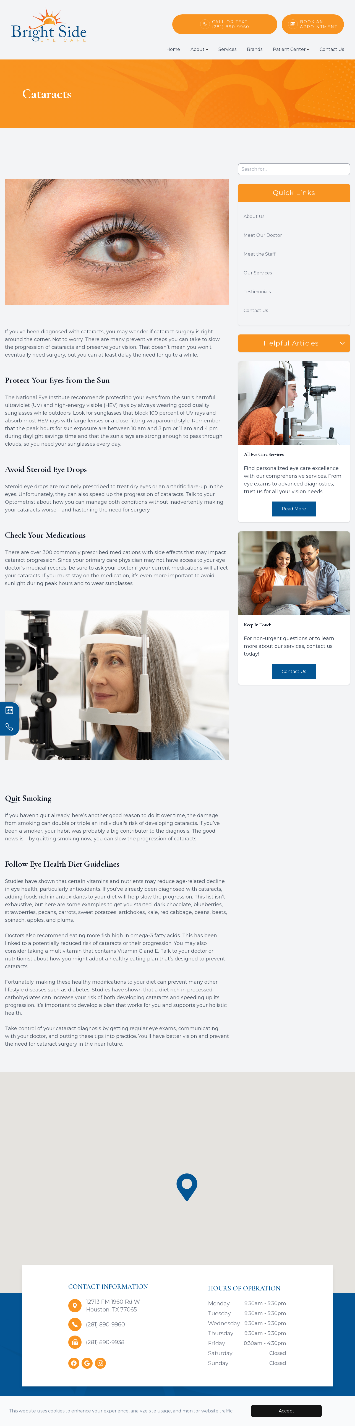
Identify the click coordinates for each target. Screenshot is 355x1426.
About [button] (199, 49)
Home (173, 49)
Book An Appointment (319, 24)
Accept (286, 1411)
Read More (294, 508)
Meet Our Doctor (263, 235)
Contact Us (332, 49)
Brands (254, 49)
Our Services (258, 273)
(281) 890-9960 (105, 1324)
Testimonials (257, 291)
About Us (254, 216)
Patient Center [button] (291, 49)
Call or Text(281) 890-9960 (230, 24)
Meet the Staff (260, 254)
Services (227, 49)
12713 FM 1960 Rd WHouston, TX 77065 (113, 1305)
